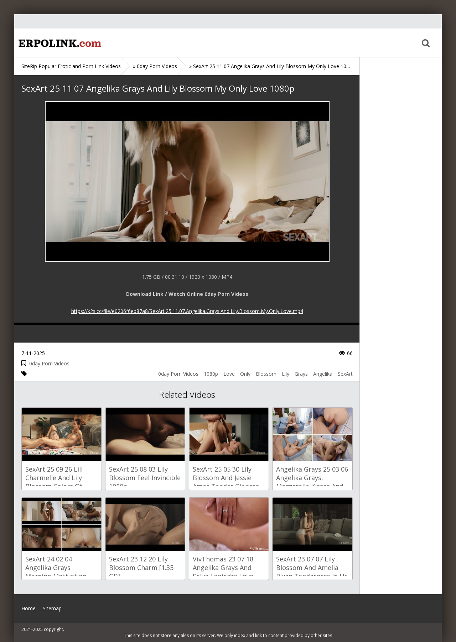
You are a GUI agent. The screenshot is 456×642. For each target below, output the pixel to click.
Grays (301, 373)
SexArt (345, 373)
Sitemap (52, 608)
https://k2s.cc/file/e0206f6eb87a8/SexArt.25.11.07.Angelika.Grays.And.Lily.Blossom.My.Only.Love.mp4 (187, 311)
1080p (211, 373)
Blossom (266, 373)
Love (229, 373)
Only (245, 373)
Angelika (322, 373)
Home (58, 43)
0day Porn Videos (49, 363)
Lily (285, 373)
